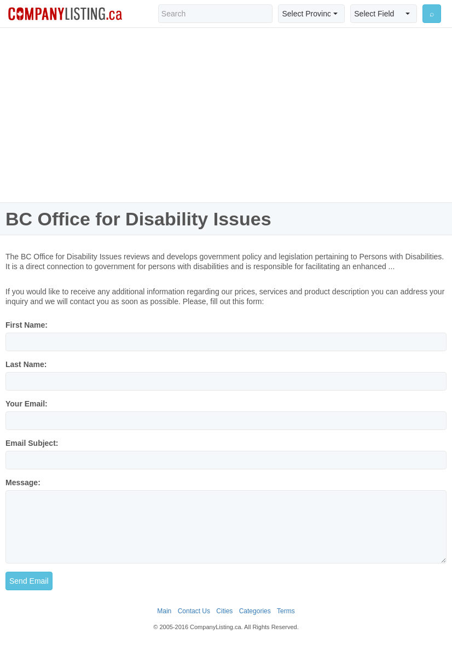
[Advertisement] (226, 114)
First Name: (26, 325)
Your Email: (26, 403)
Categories (255, 611)
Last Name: (26, 364)
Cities (224, 611)
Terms (286, 611)
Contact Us (194, 611)
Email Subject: (31, 443)
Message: (22, 482)
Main (164, 611)
